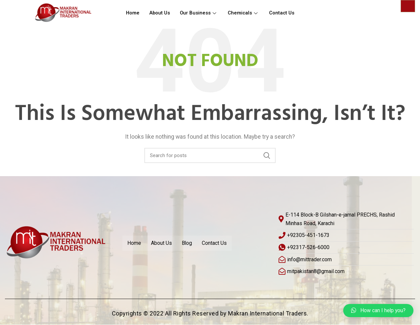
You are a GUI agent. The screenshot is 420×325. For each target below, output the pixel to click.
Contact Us (283, 13)
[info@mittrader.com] (345, 259)
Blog (187, 243)
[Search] (210, 155)
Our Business (199, 13)
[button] (378, 310)
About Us (160, 13)
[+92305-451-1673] (345, 235)
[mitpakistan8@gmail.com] (345, 271)
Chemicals (245, 13)
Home (133, 13)
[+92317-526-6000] (345, 247)
